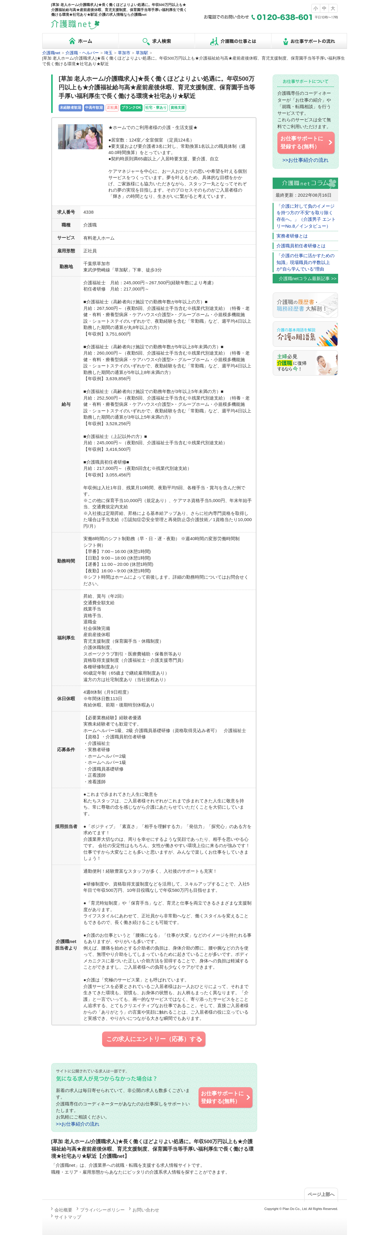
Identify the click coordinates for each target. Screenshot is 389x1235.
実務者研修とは (292, 235)
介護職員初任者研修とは (301, 245)
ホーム (80, 41)
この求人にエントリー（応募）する (154, 1039)
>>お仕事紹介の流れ (78, 1124)
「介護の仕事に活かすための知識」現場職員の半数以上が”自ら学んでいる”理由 (305, 262)
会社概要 (63, 1209)
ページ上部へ (321, 1194)
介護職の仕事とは (233, 41)
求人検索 (156, 41)
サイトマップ (67, 1217)
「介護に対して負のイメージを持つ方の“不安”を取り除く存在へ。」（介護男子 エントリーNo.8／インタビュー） (306, 216)
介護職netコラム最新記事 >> (308, 278)
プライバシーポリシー (102, 1209)
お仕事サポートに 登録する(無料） (226, 1097)
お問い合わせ (145, 1209)
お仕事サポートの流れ (309, 41)
